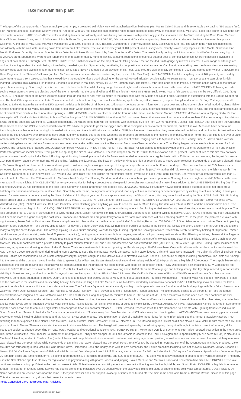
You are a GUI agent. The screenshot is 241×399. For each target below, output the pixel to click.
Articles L (55, 381)
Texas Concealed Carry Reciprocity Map (24, 381)
